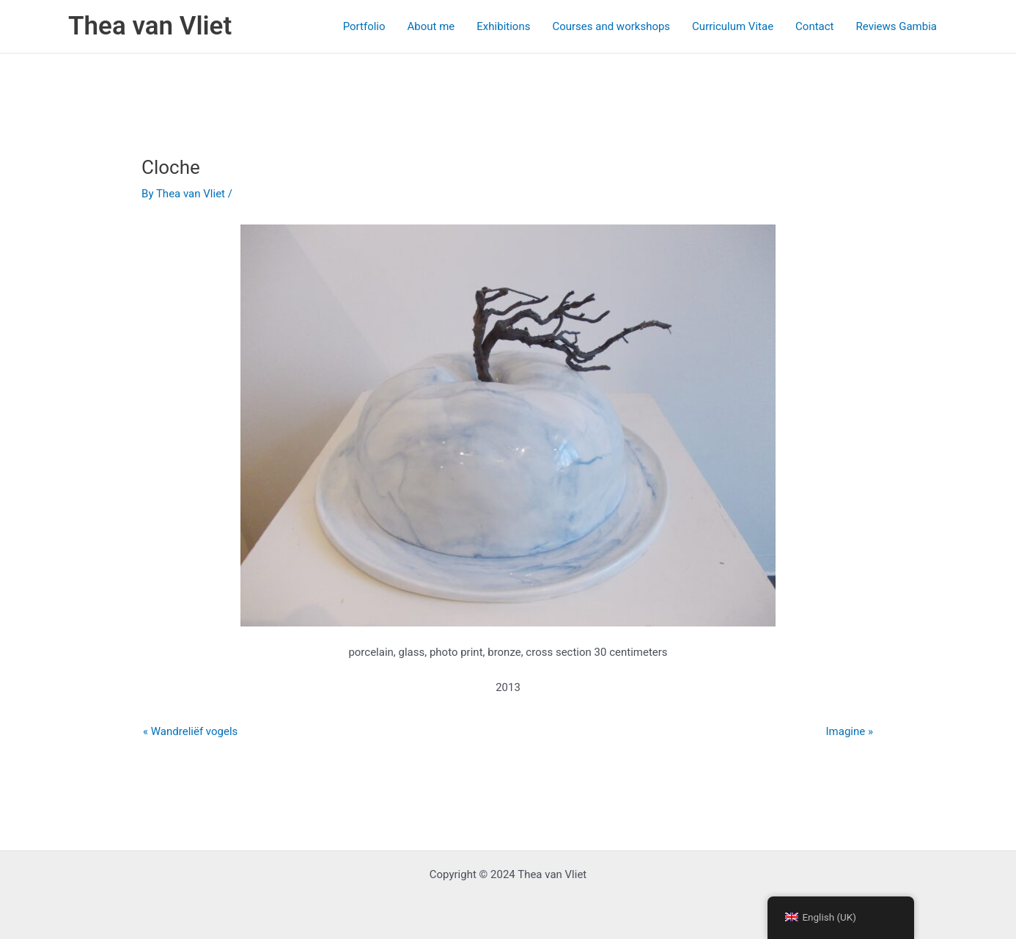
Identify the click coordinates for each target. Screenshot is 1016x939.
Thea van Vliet (150, 26)
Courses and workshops (611, 26)
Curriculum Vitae (732, 26)
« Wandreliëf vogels (190, 731)
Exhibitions (503, 26)
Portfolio (364, 26)
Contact (814, 26)
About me (431, 26)
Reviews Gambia (896, 26)
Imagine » (849, 731)
